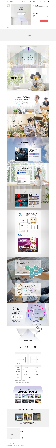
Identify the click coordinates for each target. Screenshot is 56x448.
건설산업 (34, 1)
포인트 (33, 12)
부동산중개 (37, 1)
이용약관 (13, 443)
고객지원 (40, 1)
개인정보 (11, 443)
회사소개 (28, 1)
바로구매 (44, 20)
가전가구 (31, 1)
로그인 (42, 1)
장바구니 (37, 20)
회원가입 (45, 1)
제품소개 (25, 1)
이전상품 (8, 27)
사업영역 (22, 1)
